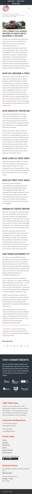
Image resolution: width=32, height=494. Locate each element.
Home (4, 440)
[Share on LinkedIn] (14, 346)
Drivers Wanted (7, 450)
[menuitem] (11, 1)
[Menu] (29, 8)
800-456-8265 (16, 3)
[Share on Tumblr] (17, 346)
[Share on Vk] (21, 346)
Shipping (5, 442)
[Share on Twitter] (7, 346)
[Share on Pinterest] (11, 346)
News (4, 447)
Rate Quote (6, 445)
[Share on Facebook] (4, 346)
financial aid (7, 103)
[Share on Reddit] (24, 346)
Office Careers (7, 452)
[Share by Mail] (28, 346)
